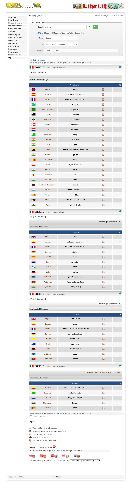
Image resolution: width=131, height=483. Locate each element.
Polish (48, 165)
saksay (72, 287)
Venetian (48, 200)
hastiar (75, 95)
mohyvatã (79, 398)
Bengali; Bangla (47, 109)
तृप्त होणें (75, 155)
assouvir (82, 99)
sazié (75, 175)
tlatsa (81, 189)
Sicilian (47, 195)
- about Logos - (57, 477)
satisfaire (79, 329)
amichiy (78, 287)
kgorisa (70, 189)
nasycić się (78, 165)
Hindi (48, 145)
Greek (48, 344)
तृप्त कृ (75, 180)
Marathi (48, 155)
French (47, 99)
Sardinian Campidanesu (47, 185)
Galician (48, 267)
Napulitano (48, 159)
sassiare (69, 200)
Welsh (48, 205)
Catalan (48, 257)
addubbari (75, 195)
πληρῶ (75, 354)
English (47, 89)
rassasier (68, 99)
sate (72, 319)
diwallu (78, 205)
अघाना (75, 145)
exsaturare (84, 149)
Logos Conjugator (59, 68)
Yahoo (53, 62)
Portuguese (48, 282)
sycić (71, 165)
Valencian (47, 408)
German (48, 252)
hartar (81, 95)
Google (41, 62)
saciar (70, 95)
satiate (75, 89)
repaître (76, 99)
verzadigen (75, 129)
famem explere (74, 149)
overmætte (75, 125)
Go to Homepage (39, 60)
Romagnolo (48, 175)
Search (40, 27)
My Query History (40, 16)
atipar (75, 257)
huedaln (75, 403)
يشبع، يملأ (75, 105)
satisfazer (80, 282)
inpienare (76, 200)
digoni (72, 205)
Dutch (48, 129)
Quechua (48, 287)
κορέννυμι (79, 277)
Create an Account (117, 16)
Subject (40, 50)
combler (86, 329)
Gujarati (48, 139)
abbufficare (75, 119)
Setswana (47, 189)
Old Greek (48, 277)
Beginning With (66, 33)
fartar (75, 267)
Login (106, 16)
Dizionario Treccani (75, 62)
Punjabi (48, 169)
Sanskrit (48, 179)
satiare (65, 149)
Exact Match (43, 33)
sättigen (75, 252)
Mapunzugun (47, 403)
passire (82, 200)
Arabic (48, 105)
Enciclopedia (87, 62)
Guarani (48, 398)
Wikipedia (59, 62)
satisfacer (80, 242)
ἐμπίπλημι (71, 277)
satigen (70, 334)
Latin (48, 149)
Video (66, 62)
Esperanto (48, 135)
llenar (79, 387)
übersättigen (78, 334)
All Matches (54, 33)
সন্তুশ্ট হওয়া (75, 109)
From (41, 38)
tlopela (76, 189)
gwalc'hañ (75, 115)
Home (31, 16)
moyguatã (71, 398)
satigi (75, 135)
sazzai (75, 185)
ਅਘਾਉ (75, 169)
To (42, 44)
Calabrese (48, 119)
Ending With (78, 33)
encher (78, 339)
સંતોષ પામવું (75, 139)
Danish (47, 125)
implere (78, 349)
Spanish (48, 95)
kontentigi (78, 393)
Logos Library (33, 62)
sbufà (75, 159)
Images (47, 62)
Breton (48, 115)
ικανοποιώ (75, 344)
